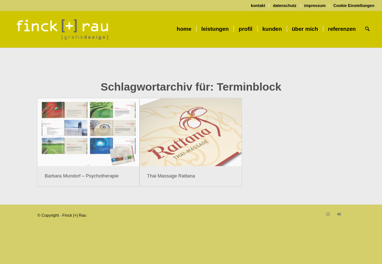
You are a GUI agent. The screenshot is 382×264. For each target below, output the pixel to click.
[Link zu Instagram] (328, 214)
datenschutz (284, 5)
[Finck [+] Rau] (63, 29)
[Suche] (367, 29)
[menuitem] (258, 5)
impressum (315, 5)
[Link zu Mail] (339, 214)
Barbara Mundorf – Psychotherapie (82, 176)
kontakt (258, 5)
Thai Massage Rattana (171, 176)
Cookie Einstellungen (353, 5)
